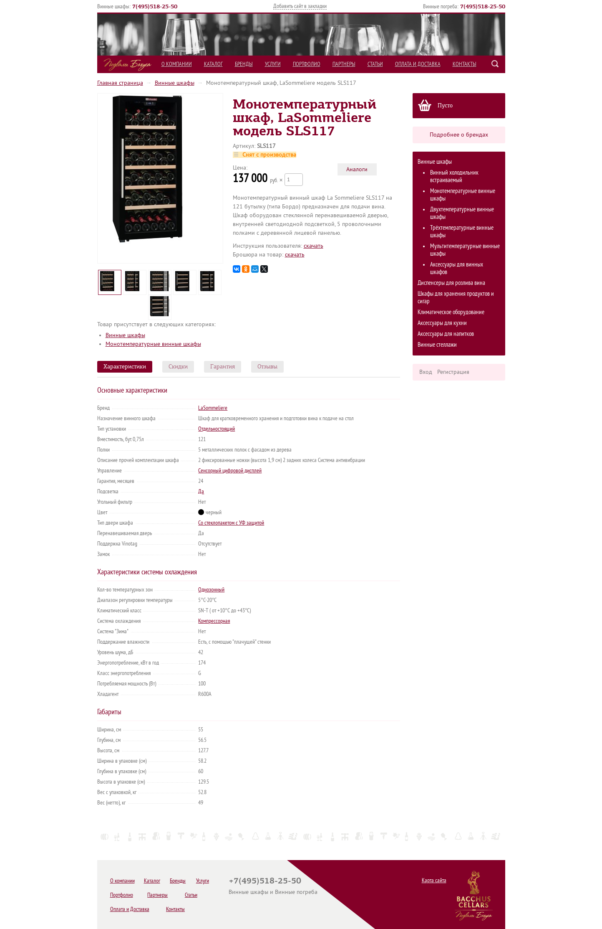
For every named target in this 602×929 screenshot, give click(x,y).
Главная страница (120, 83)
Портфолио (306, 64)
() (154, 6)
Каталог (213, 64)
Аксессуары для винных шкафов (456, 268)
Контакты (464, 64)
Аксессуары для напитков (446, 334)
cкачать (313, 246)
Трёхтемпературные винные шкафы (462, 231)
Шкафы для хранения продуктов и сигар (456, 297)
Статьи (375, 64)
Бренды (244, 64)
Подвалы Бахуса (127, 64)
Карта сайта (434, 880)
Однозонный (211, 589)
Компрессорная (214, 621)
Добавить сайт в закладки (300, 6)
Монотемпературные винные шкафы (462, 195)
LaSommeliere (212, 408)
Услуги (273, 64)
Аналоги (357, 169)
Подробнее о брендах (459, 135)
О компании (176, 64)
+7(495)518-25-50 (265, 880)
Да (201, 491)
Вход (425, 372)
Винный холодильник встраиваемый (454, 176)
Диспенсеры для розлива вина (451, 283)
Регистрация (453, 372)
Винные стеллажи (437, 344)
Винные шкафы (174, 83)
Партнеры (343, 64)
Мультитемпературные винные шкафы (465, 250)
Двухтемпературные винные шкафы (462, 213)
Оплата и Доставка (418, 64)
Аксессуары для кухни (442, 323)
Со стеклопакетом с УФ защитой (231, 523)
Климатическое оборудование (451, 312)
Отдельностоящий (216, 429)
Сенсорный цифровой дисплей (230, 470)
